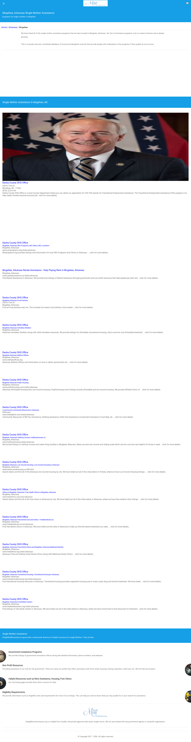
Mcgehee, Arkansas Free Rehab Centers (95, 603)
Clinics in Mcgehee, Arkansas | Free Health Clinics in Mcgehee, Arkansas (95, 494)
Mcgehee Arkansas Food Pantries (95, 302)
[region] (95, 72)
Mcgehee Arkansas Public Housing (95, 384)
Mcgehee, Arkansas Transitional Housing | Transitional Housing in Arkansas (95, 576)
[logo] (95, 3)
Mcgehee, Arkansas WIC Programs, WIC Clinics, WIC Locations (95, 247)
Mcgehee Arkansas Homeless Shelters (95, 328)
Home (4, 27)
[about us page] (187, 3)
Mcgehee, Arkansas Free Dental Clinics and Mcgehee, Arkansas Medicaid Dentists (95, 548)
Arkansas (13, 27)
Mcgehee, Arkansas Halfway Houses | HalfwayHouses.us (95, 439)
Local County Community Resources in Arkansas (95, 411)
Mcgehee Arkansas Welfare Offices (95, 357)
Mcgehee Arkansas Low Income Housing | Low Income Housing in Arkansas (95, 466)
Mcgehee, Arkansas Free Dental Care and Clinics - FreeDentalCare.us (95, 521)
